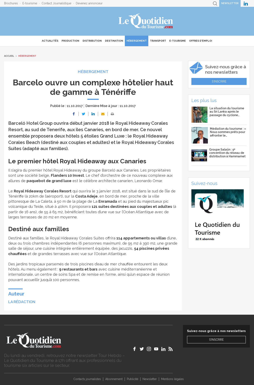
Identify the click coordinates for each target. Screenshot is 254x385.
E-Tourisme (177, 40)
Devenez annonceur (89, 3)
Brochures (11, 3)
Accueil (9, 56)
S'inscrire (219, 81)
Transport (158, 40)
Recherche (215, 3)
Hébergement (136, 40)
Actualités (50, 40)
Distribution (92, 40)
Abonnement (114, 379)
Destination (114, 40)
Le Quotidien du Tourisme (146, 21)
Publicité (132, 379)
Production (70, 40)
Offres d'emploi (200, 40)
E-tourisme (29, 3)
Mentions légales (172, 379)
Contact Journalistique (56, 3)
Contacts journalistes (87, 379)
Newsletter (230, 3)
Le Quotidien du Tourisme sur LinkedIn (246, 3)
